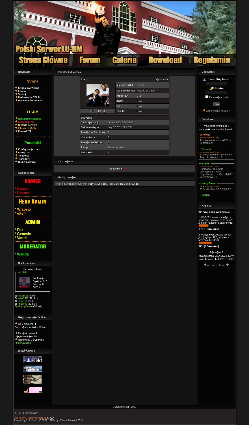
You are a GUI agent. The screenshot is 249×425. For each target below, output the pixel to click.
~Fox (20, 301)
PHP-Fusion (32, 420)
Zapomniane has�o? (218, 110)
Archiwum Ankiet (216, 265)
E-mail (94, 111)
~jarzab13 (22, 272)
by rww (50, 418)
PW (102, 111)
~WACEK (22, 298)
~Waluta (21, 295)
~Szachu (22, 303)
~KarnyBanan (24, 306)
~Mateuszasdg (23, 342)
